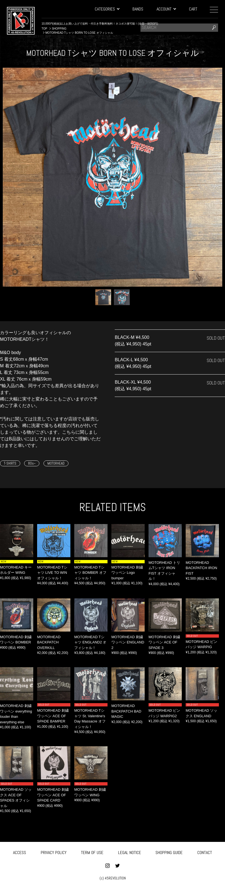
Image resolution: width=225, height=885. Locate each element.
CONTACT (204, 852)
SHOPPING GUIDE (169, 852)
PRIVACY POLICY (54, 852)
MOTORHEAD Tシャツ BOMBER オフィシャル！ (90, 572)
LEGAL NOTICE (129, 852)
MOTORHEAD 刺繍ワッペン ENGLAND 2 (127, 642)
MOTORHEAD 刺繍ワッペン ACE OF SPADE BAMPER (53, 715)
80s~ (31, 463)
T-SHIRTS (10, 463)
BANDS (137, 9)
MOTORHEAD (56, 463)
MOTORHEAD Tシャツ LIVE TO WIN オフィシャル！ (52, 572)
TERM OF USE (92, 852)
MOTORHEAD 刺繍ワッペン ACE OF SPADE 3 (164, 642)
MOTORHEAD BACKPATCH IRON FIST (201, 568)
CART (193, 9)
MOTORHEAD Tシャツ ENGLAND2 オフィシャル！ (90, 642)
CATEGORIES (107, 9)
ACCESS (19, 852)
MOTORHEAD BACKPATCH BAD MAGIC (126, 711)
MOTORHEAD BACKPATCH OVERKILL (48, 642)
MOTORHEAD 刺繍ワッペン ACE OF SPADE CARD (53, 794)
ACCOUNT (166, 9)
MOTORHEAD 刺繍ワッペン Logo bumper (127, 572)
